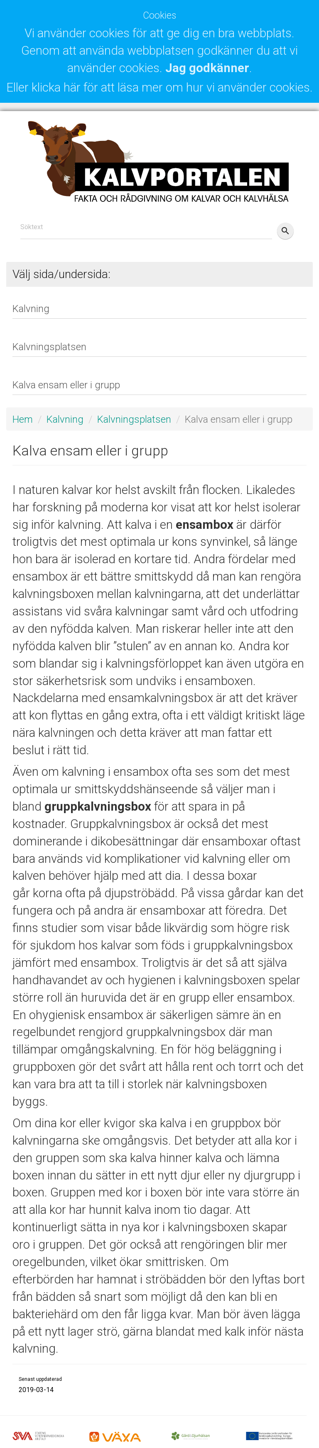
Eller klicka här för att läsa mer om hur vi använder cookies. (159, 87)
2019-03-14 (36, 1390)
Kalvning (65, 419)
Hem (22, 419)
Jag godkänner (207, 68)
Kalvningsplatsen (134, 419)
